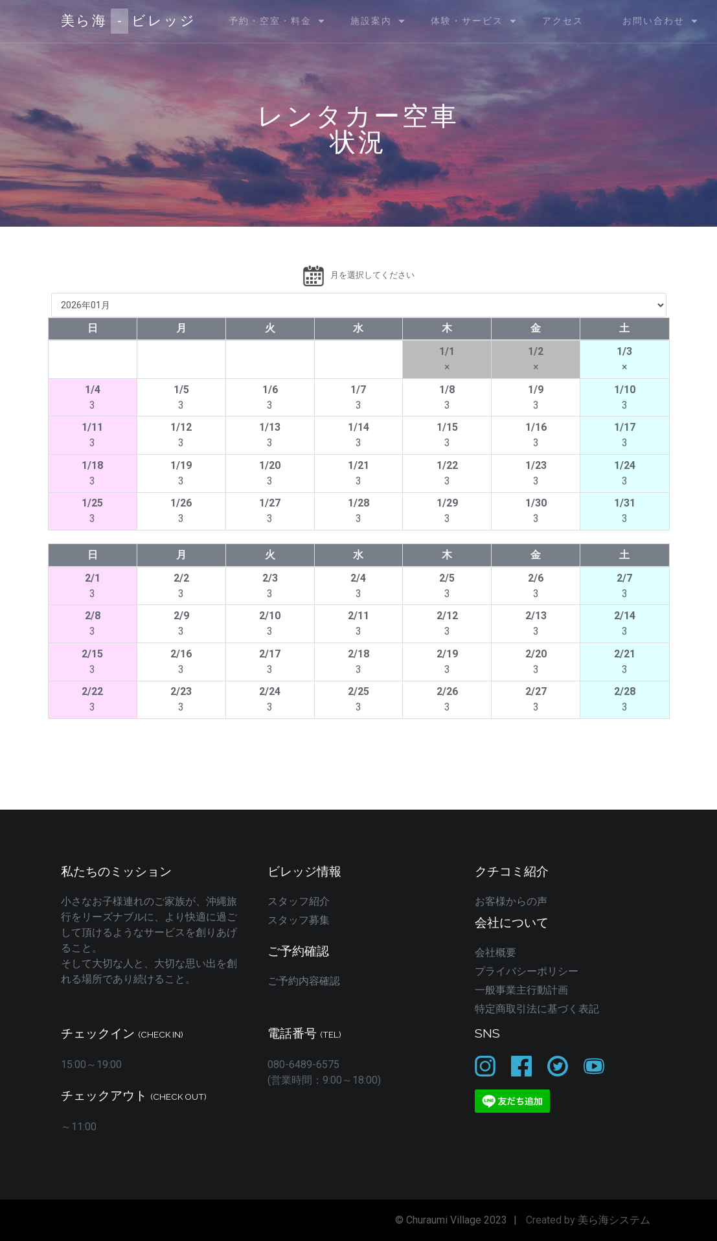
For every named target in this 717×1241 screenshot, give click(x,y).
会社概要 (495, 952)
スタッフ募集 (298, 920)
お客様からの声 (511, 901)
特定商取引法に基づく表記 (537, 1009)
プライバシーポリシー (526, 971)
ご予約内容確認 (303, 981)
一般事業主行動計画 (521, 990)
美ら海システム (614, 1220)
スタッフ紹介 (298, 901)
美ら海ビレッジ (128, 21)
